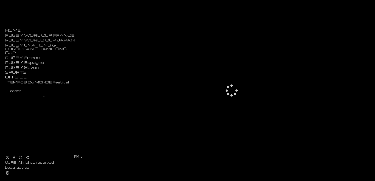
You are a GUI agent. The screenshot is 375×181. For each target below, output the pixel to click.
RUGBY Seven (22, 67)
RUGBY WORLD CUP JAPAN (40, 40)
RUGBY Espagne (24, 62)
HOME (13, 30)
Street (14, 90)
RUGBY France (22, 57)
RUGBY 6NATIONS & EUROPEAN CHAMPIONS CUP (36, 49)
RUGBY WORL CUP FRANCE (39, 35)
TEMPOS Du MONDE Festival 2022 (38, 84)
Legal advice (17, 167)
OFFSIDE (16, 77)
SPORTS (15, 72)
